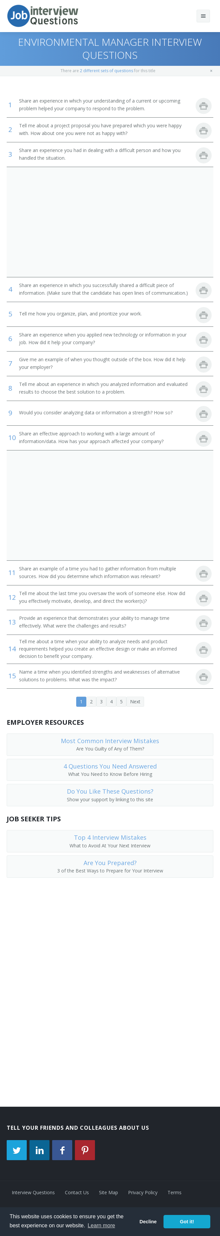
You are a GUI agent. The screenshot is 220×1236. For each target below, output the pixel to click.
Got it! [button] (187, 1221)
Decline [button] (147, 1221)
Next (135, 701)
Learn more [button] (101, 1225)
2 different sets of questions (106, 71)
